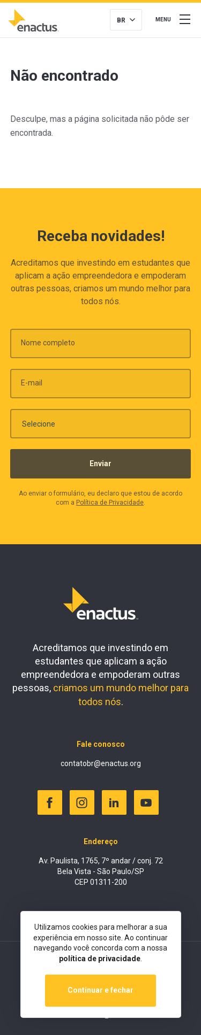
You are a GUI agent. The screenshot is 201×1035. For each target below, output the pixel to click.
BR (121, 20)
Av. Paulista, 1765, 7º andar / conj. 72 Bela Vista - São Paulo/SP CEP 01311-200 (101, 871)
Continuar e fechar (100, 990)
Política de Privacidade (110, 506)
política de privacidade (99, 958)
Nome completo (48, 346)
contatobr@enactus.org (101, 763)
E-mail (31, 386)
